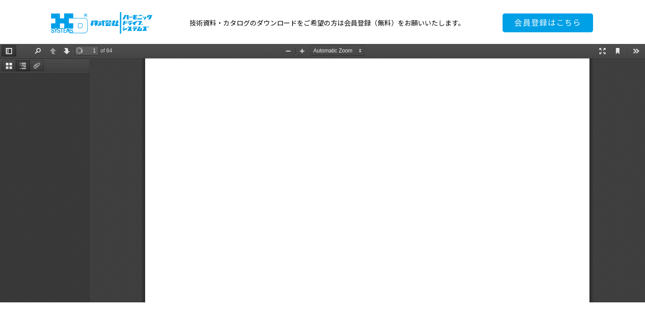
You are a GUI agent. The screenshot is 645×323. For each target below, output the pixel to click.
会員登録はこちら (547, 22)
